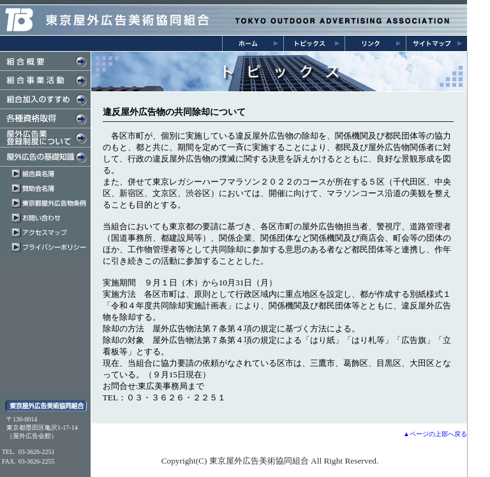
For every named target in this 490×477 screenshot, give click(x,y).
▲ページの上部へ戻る (435, 433)
